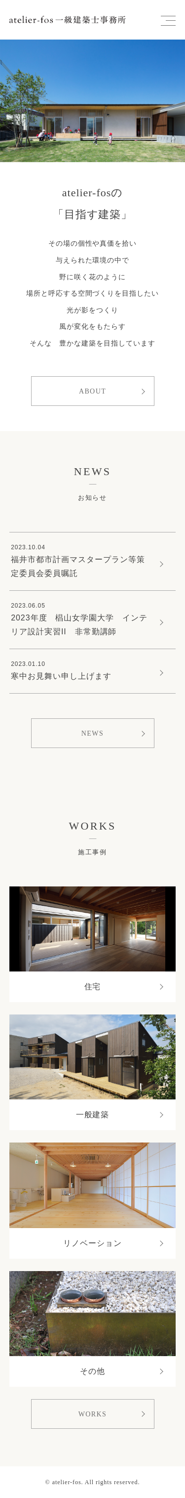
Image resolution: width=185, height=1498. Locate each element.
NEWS (92, 733)
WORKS (92, 1414)
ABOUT (92, 391)
